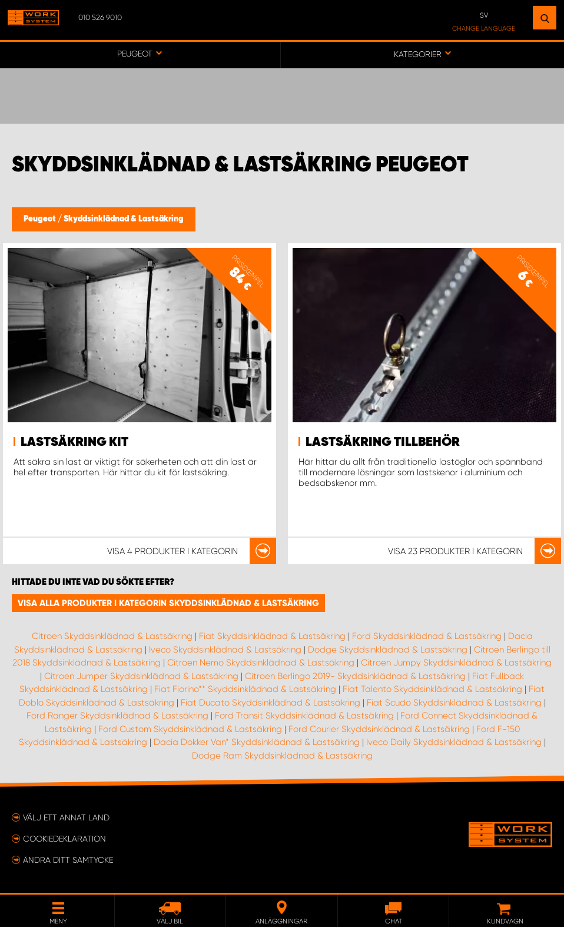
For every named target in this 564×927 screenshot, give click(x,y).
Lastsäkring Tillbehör (383, 442)
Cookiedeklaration (64, 838)
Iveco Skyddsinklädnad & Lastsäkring (225, 649)
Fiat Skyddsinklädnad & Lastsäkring (272, 636)
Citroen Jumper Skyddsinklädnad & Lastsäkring (141, 676)
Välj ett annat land (66, 817)
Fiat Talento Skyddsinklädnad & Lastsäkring (432, 689)
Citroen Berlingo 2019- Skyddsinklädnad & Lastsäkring (355, 676)
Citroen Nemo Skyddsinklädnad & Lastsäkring (260, 662)
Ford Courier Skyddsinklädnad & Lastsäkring (379, 729)
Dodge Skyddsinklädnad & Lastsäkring (387, 649)
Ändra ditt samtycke (68, 860)
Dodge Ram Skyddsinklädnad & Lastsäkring (282, 755)
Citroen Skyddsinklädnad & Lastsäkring (112, 636)
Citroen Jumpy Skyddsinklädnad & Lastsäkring (456, 662)
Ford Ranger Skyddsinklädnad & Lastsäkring (117, 715)
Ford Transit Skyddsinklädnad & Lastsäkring (304, 715)
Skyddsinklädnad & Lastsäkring (124, 219)
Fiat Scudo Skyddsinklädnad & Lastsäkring (454, 702)
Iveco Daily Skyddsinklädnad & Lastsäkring (454, 742)
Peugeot (41, 219)
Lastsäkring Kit (74, 442)
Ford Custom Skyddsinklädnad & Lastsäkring (190, 729)
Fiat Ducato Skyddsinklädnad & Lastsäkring (270, 702)
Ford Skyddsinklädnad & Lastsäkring (427, 636)
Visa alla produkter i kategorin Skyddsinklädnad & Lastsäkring (168, 603)
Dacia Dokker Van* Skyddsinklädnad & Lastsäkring (257, 742)
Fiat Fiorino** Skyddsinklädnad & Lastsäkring (245, 689)
